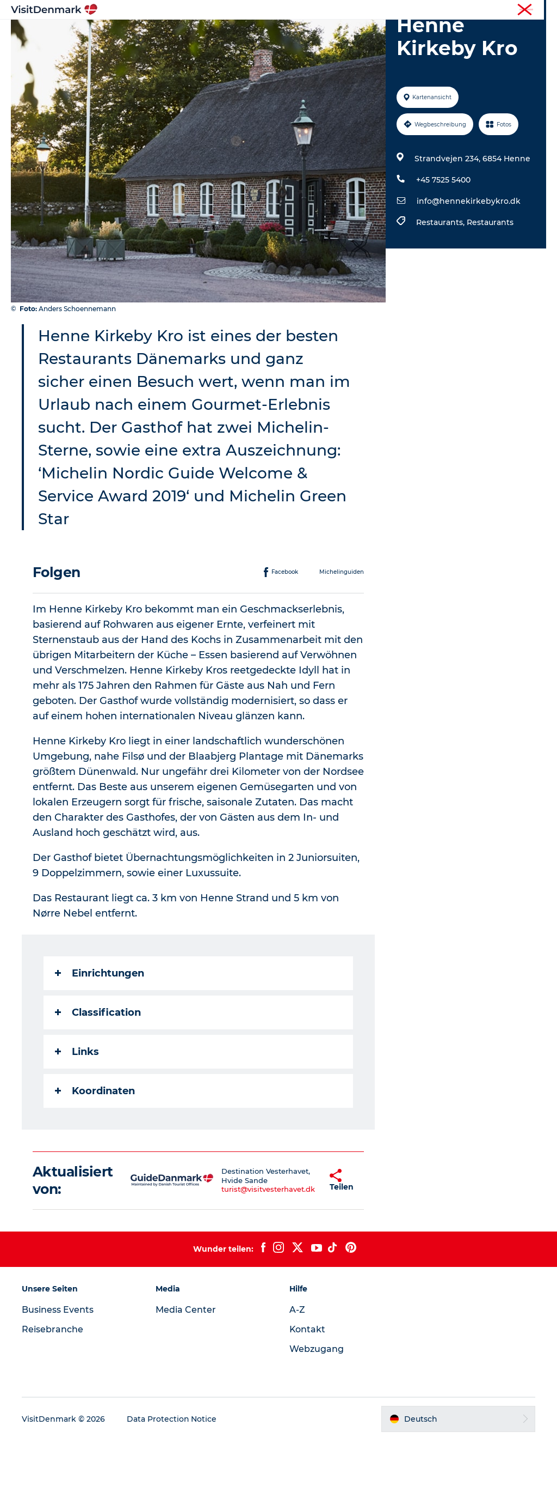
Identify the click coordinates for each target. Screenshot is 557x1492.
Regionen (210, 35)
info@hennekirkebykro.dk (469, 253)
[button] (301, 1232)
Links (77, 1103)
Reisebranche (492, 10)
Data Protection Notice (172, 1471)
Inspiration (151, 35)
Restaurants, (441, 274)
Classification (98, 1064)
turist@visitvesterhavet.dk (242, 1241)
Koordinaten (95, 1143)
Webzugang (316, 1401)
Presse (535, 10)
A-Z (297, 1361)
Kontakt (307, 1381)
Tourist (448, 10)
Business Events (58, 1361)
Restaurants (490, 274)
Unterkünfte (330, 35)
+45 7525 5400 (443, 231)
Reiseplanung (400, 35)
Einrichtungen (99, 1025)
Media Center (186, 1361)
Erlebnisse (267, 35)
